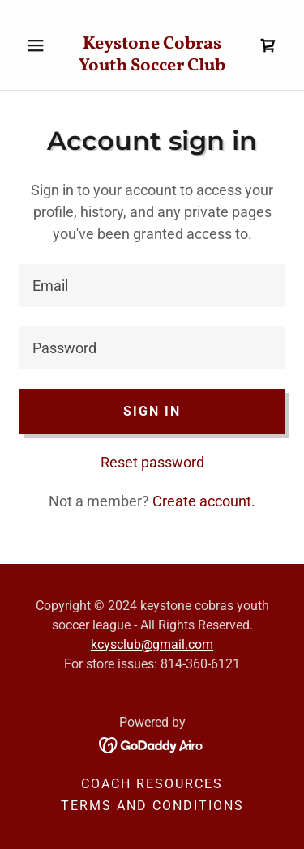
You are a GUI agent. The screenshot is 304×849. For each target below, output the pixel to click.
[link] (152, 45)
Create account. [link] (203, 501)
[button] (39, 45)
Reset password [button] (152, 462)
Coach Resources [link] (152, 783)
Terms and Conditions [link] (152, 805)
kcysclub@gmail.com (152, 644)
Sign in (152, 411)
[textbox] (152, 285)
